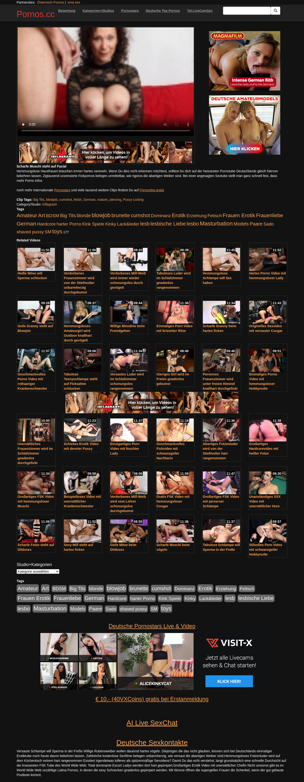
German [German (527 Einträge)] (26, 224)
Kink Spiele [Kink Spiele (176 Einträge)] (93, 223)
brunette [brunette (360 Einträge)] (120, 215)
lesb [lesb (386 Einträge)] (145, 224)
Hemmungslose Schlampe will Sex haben (217, 278)
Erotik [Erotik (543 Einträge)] (178, 215)
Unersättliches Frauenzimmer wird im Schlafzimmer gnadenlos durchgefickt (35, 453)
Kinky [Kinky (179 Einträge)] (110, 223)
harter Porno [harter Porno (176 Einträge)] (69, 223)
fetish (77, 199)
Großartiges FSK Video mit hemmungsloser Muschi (36, 501)
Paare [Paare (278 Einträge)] (256, 223)
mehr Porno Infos (29, 180)
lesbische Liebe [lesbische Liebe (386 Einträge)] (168, 224)
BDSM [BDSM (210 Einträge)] (52, 215)
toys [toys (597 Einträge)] (57, 231)
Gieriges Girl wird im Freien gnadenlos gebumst (173, 379)
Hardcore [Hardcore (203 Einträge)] (46, 223)
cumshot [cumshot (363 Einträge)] (140, 215)
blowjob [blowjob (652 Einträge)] (101, 215)
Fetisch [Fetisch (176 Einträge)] (214, 215)
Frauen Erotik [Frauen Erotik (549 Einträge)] (239, 215)
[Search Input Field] (247, 11)
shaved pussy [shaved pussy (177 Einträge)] (30, 231)
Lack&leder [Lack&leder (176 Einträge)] (128, 223)
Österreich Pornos (50, 2)
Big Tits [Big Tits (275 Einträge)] (68, 215)
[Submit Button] (275, 11)
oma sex (74, 2)
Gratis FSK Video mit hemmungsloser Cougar (173, 501)
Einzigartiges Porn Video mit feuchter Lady (124, 448)
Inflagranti (49, 204)
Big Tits (38, 199)
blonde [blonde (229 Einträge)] (84, 215)
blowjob (51, 199)
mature (102, 199)
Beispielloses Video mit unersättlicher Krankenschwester (82, 501)
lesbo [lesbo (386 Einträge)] (193, 224)
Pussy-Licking (133, 199)
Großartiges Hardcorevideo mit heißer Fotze (263, 448)
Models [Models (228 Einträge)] (241, 223)
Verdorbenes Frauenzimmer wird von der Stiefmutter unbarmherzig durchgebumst (79, 282)
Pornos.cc (36, 14)
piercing (115, 199)
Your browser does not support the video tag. (106, 81)
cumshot (65, 199)
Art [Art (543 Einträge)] (41, 215)
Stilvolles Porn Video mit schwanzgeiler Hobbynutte (265, 549)
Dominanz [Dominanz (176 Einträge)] (161, 215)
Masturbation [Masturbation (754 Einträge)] (216, 223)
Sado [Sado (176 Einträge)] (268, 223)
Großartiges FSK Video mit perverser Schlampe (221, 501)
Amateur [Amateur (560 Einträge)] (27, 215)
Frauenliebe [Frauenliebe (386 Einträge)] (269, 215)
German (89, 199)
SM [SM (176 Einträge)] (48, 231)
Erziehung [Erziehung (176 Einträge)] (197, 215)
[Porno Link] (106, 152)
